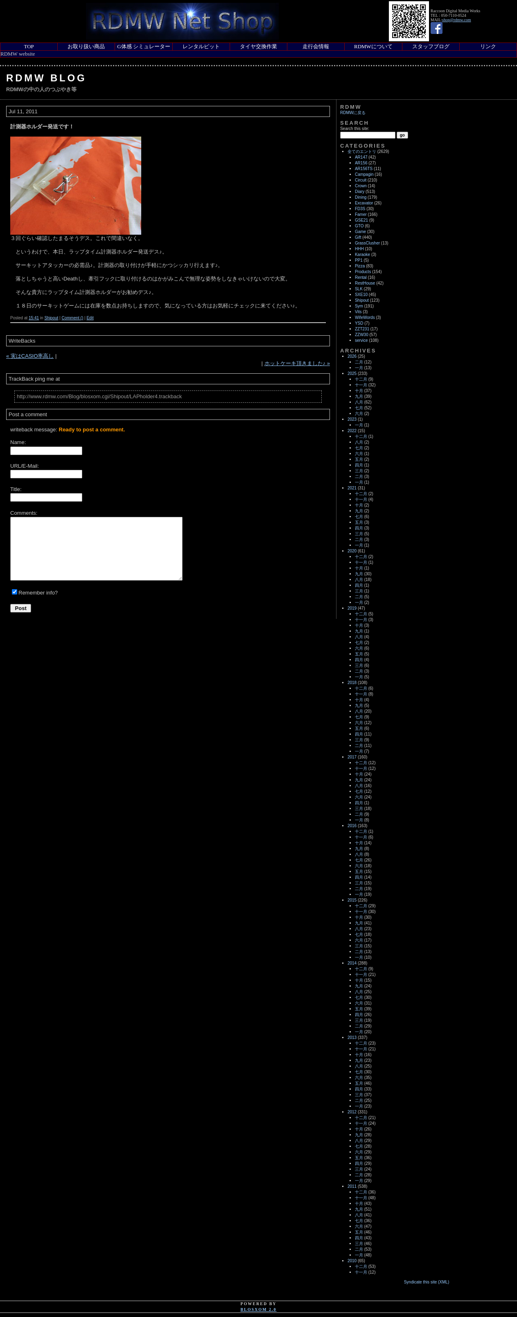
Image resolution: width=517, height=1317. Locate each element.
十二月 (361, 379)
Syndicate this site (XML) (426, 1282)
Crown (361, 186)
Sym (359, 306)
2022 (352, 431)
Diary (359, 191)
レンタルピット (201, 46)
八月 (359, 402)
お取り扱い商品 (86, 46)
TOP (29, 46)
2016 (352, 825)
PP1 (359, 260)
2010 (352, 1261)
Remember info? (38, 593)
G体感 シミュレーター (143, 46)
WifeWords (365, 317)
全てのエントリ (362, 151)
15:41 (34, 318)
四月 (359, 465)
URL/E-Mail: (24, 466)
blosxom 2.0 (258, 1309)
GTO (359, 226)
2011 (352, 1186)
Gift (358, 237)
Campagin (364, 174)
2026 (352, 356)
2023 (352, 419)
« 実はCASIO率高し (30, 356)
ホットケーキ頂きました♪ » (297, 363)
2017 (352, 757)
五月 (359, 459)
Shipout (51, 318)
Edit (89, 318)
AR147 (361, 157)
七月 (359, 408)
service (361, 340)
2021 (352, 488)
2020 (352, 551)
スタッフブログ (430, 46)
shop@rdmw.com (456, 20)
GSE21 (361, 220)
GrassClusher (367, 243)
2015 (352, 900)
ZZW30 (361, 334)
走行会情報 (316, 46)
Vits (358, 312)
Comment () (72, 318)
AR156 (361, 163)
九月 (359, 396)
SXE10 (361, 294)
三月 (359, 471)
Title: (16, 489)
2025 (352, 373)
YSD (359, 323)
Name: (18, 442)
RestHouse (365, 283)
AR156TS (364, 168)
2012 (352, 1112)
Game (360, 231)
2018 (352, 682)
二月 (359, 362)
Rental (361, 277)
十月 (359, 390)
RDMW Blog (46, 77)
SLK (359, 289)
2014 (352, 963)
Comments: (23, 513)
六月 (359, 413)
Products (363, 271)
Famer (361, 214)
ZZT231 (362, 329)
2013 (352, 1037)
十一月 (361, 385)
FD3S (360, 208)
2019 (352, 608)
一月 (359, 368)
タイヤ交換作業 (258, 46)
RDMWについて (373, 46)
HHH (359, 249)
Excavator (364, 203)
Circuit (360, 180)
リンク (488, 46)
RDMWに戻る (353, 112)
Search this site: (354, 128)
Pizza (360, 266)
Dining (360, 197)
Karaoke (362, 254)
